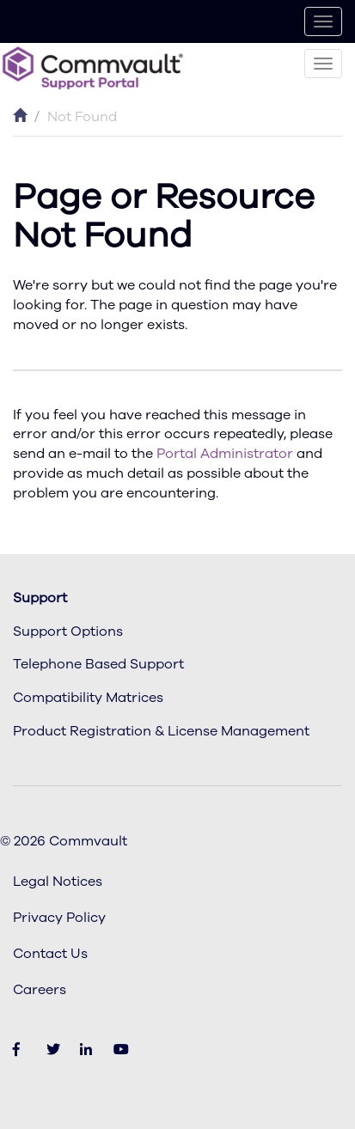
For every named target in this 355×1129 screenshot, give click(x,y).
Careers (39, 989)
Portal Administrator (224, 453)
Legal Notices (57, 881)
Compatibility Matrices (88, 697)
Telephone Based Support (98, 664)
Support (40, 598)
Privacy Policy (59, 917)
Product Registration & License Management (161, 731)
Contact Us (50, 953)
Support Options (68, 631)
